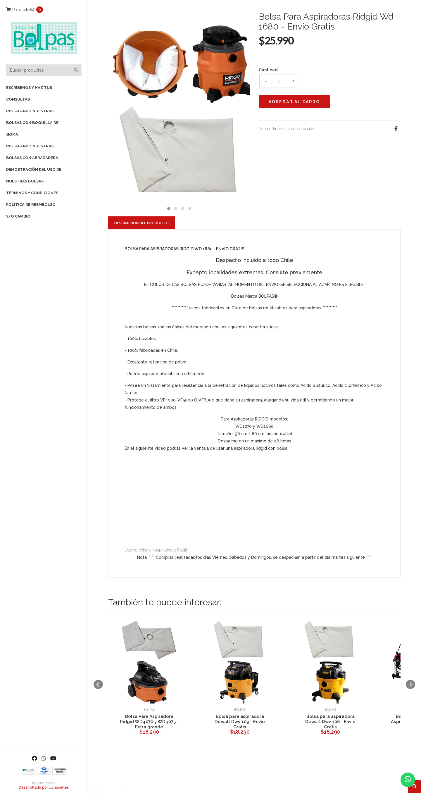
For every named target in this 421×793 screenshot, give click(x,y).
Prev (98, 684)
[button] (168, 208)
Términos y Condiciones (32, 193)
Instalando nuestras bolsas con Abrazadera (32, 152)
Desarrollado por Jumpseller (43, 787)
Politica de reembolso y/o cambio (31, 210)
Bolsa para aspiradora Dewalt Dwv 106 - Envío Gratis (330, 722)
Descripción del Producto (141, 223)
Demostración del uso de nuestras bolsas (33, 175)
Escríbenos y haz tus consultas (29, 93)
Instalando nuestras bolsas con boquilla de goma (32, 123)
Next (410, 684)
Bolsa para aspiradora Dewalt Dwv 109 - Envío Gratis (240, 722)
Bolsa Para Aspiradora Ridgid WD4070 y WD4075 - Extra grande (149, 722)
